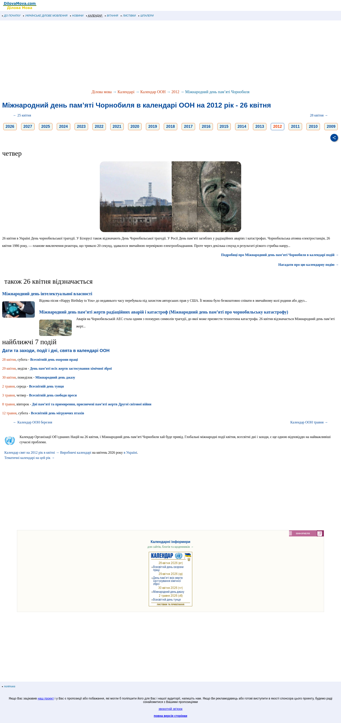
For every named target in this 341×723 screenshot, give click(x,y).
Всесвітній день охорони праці (54, 359)
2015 (224, 126)
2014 (241, 126)
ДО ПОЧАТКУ (11, 15)
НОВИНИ (77, 15)
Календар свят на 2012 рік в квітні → (31, 452)
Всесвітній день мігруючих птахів (57, 413)
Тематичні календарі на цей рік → (29, 458)
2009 (331, 126)
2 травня (8, 386)
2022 (99, 126)
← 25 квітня (22, 115)
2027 (27, 126)
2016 (206, 126)
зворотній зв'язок (170, 709)
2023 (81, 126)
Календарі (126, 92)
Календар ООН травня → (309, 422)
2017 (188, 126)
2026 (10, 126)
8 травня (8, 404)
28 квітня (9, 359)
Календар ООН (152, 92)
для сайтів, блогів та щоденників (170, 546)
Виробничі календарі (75, 452)
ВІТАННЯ (111, 15)
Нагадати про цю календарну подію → (308, 264)
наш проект (46, 698)
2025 (45, 126)
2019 (152, 126)
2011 (295, 126)
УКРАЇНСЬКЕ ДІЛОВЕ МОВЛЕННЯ (45, 15)
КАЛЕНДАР (94, 15)
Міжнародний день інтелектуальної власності (47, 293)
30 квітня (9, 377)
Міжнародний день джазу (55, 377)
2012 (175, 92)
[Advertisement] (130, 55)
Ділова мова (102, 92)
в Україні (130, 452)
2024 (63, 126)
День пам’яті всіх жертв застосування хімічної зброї (71, 368)
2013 (259, 126)
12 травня (9, 413)
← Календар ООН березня (32, 422)
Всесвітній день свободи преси (53, 395)
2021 (117, 126)
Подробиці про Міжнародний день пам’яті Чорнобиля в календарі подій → (280, 255)
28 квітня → (319, 115)
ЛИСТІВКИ (128, 15)
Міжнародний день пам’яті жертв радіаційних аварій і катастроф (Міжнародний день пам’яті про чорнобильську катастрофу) (163, 312)
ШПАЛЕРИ (146, 15)
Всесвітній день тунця (46, 386)
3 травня (8, 395)
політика (9, 686)
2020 (134, 126)
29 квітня (9, 368)
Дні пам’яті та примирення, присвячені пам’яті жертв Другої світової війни (91, 404)
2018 (170, 126)
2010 (313, 126)
